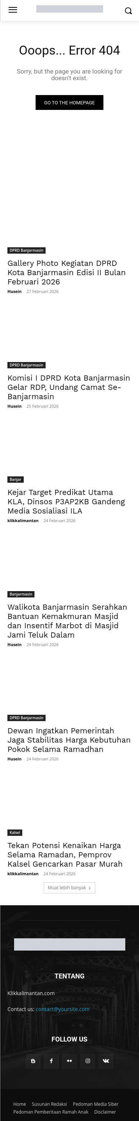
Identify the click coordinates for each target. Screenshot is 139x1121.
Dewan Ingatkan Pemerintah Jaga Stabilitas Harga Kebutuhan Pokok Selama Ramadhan (69, 740)
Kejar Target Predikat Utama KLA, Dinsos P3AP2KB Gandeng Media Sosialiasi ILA (66, 501)
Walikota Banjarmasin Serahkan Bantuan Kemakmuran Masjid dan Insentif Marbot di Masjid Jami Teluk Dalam (67, 620)
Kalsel (15, 832)
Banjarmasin (21, 594)
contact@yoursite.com (63, 1009)
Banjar (15, 479)
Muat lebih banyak (69, 887)
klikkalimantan (23, 520)
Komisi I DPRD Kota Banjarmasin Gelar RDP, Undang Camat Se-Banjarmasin (68, 387)
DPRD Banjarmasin (26, 250)
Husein (14, 291)
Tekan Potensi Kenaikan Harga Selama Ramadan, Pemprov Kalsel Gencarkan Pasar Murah (65, 855)
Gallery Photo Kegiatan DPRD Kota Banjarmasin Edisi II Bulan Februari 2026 (66, 272)
